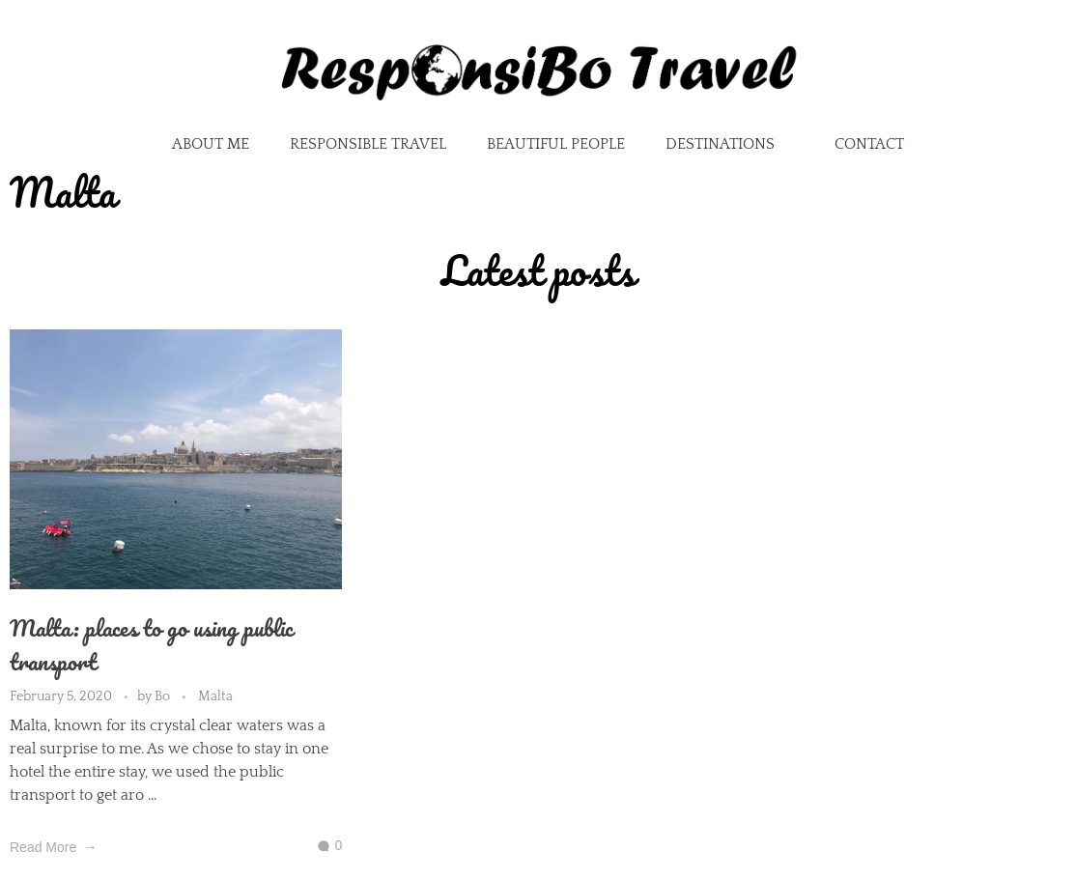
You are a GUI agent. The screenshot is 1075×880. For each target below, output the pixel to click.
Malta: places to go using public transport (151, 644)
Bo (164, 696)
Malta (215, 696)
